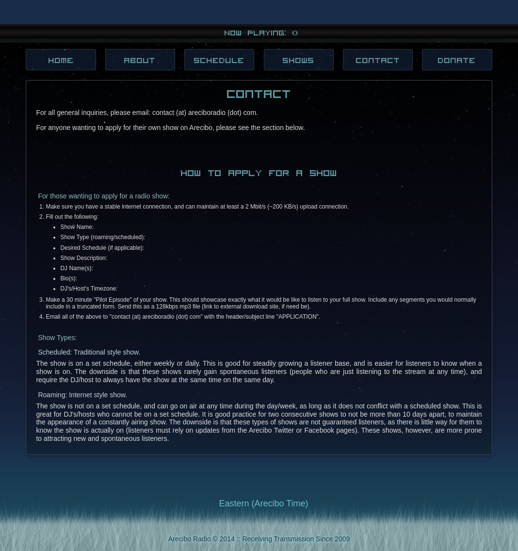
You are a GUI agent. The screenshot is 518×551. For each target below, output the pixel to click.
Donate (457, 60)
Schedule (219, 60)
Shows (298, 60)
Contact (378, 60)
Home (61, 60)
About (140, 60)
